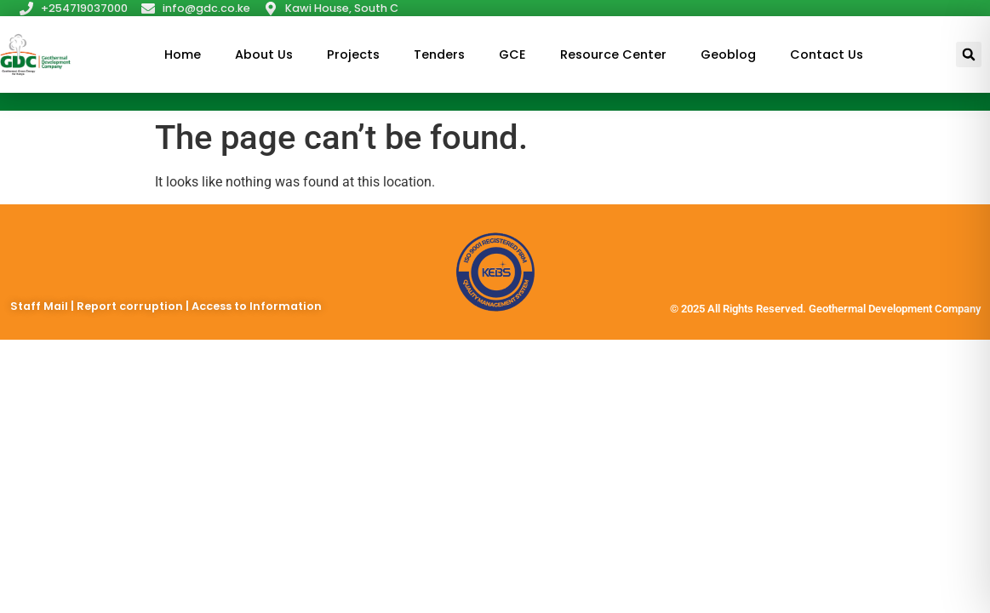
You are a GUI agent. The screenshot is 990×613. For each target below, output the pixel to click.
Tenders (439, 54)
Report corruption (131, 306)
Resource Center (613, 54)
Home (182, 54)
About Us (264, 54)
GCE (512, 54)
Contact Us (826, 54)
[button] (968, 54)
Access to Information (257, 306)
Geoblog (728, 54)
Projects (353, 54)
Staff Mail (40, 306)
